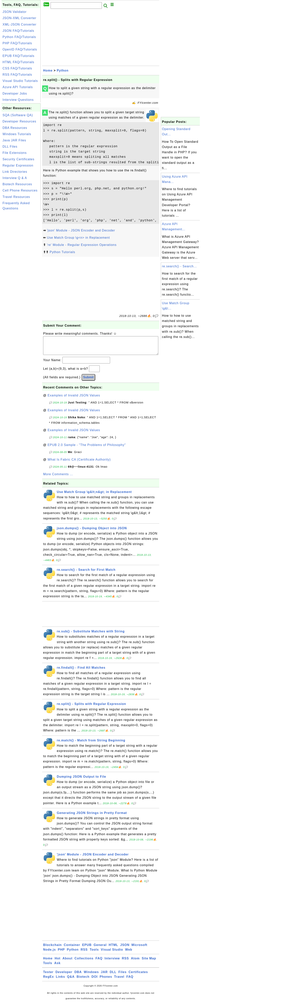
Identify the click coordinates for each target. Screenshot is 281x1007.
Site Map (149, 962)
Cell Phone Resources (20, 190)
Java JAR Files (14, 140)
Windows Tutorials (17, 134)
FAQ (98, 962)
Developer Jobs (15, 93)
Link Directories (15, 171)
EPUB (87, 948)
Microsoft (139, 948)
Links (60, 980)
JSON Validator (15, 11)
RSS (84, 953)
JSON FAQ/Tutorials (18, 30)
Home (47, 70)
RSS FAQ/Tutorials (17, 74)
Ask (57, 967)
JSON (125, 948)
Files (122, 976)
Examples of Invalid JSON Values (74, 399)
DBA (78, 976)
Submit (88, 381)
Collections (84, 962)
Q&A (71, 980)
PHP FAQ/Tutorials (17, 43)
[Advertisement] (21, 270)
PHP (61, 953)
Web (128, 953)
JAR (104, 976)
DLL (113, 976)
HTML (113, 948)
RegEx (48, 980)
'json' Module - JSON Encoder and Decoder (81, 230)
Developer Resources (19, 121)
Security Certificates (18, 159)
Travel (119, 980)
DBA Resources (15, 127)
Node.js (49, 953)
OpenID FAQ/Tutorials (20, 49)
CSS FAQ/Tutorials (17, 68)
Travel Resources (16, 197)
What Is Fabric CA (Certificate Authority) (79, 463)
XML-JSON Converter (19, 24)
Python (62, 70)
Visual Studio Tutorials (20, 80)
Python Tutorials (62, 252)
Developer (63, 976)
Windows (91, 976)
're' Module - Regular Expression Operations (81, 244)
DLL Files (10, 146)
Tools (94, 953)
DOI (95, 980)
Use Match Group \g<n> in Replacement (78, 237)
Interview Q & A (15, 178)
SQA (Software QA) (18, 115)
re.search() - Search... (179, 266)
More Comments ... (58, 478)
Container (72, 948)
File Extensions (15, 152)
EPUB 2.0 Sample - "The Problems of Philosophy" (87, 448)
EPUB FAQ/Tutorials (18, 56)
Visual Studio (112, 953)
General (100, 948)
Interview (112, 962)
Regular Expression (18, 165)
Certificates (138, 976)
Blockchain (52, 948)
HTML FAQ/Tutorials (18, 62)
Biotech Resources (17, 184)
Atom (135, 962)
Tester (48, 976)
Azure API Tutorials (18, 87)
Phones (106, 980)
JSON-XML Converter (19, 18)
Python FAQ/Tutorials (19, 37)
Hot (57, 962)
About (67, 962)
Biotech (83, 980)
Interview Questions (18, 99)
